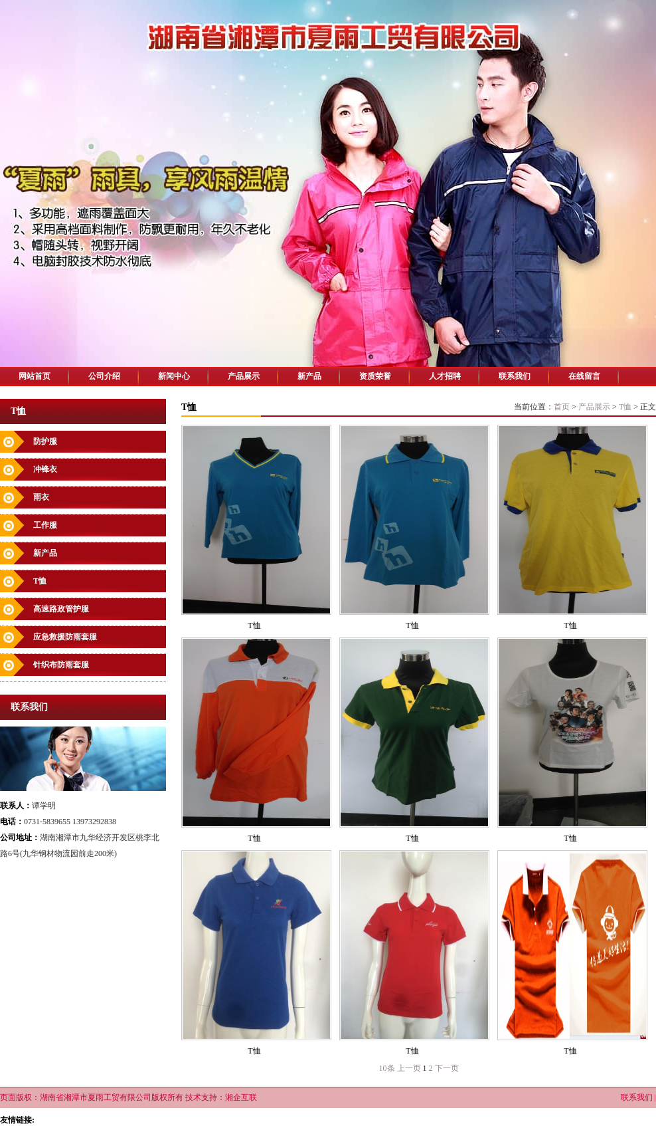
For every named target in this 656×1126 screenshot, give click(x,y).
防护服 (45, 441)
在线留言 (584, 376)
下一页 (447, 1068)
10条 (387, 1068)
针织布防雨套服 (61, 664)
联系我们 (515, 376)
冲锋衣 (45, 469)
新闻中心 (174, 376)
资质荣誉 (375, 376)
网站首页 (34, 376)
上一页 (409, 1068)
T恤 (39, 581)
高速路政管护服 (61, 609)
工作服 (45, 525)
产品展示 (244, 376)
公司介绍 (104, 376)
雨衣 (41, 497)
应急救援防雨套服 (65, 636)
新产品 (309, 376)
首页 (562, 406)
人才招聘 (445, 376)
